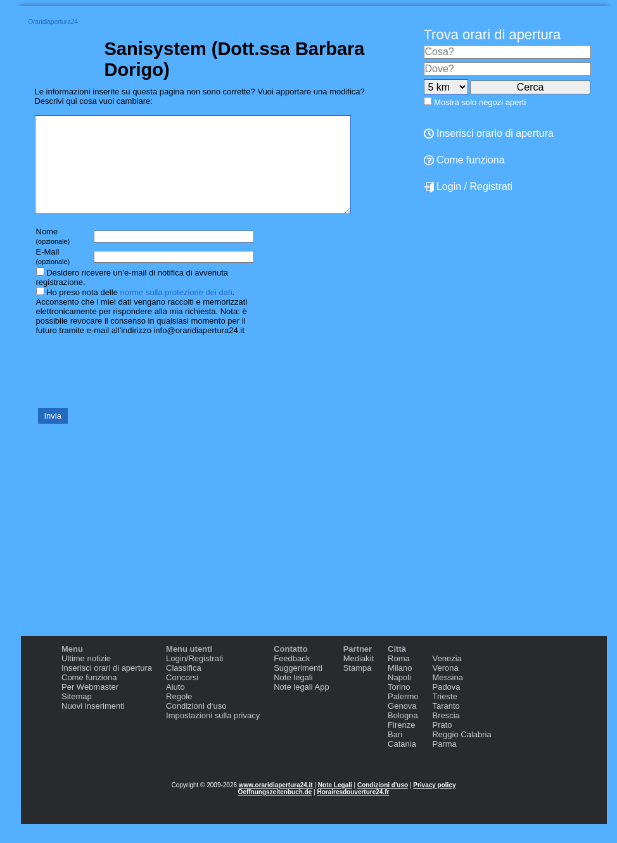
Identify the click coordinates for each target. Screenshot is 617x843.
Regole (179, 715)
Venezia (446, 677)
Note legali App (301, 706)
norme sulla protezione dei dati (176, 311)
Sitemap (76, 715)
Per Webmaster (89, 706)
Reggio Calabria (461, 753)
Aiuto (175, 706)
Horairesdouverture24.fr (353, 811)
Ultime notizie (86, 677)
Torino (399, 706)
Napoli (399, 696)
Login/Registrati (194, 677)
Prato (442, 744)
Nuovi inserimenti (93, 725)
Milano (400, 687)
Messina (447, 696)
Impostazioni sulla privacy (213, 734)
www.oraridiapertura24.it (276, 804)
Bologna (403, 734)
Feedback (292, 677)
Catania (402, 763)
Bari (395, 753)
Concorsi (182, 696)
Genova (402, 725)
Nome (53, 255)
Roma (399, 677)
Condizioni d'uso (382, 804)
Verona (445, 687)
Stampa (357, 687)
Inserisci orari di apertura (106, 687)
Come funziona (89, 696)
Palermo (403, 715)
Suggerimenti (298, 687)
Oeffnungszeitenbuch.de (275, 811)
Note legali (293, 696)
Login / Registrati (468, 187)
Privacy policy (434, 804)
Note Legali (335, 804)
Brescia (445, 734)
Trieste (444, 715)
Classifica (183, 687)
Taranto (445, 725)
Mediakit (358, 677)
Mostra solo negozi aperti (480, 102)
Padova (446, 706)
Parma (444, 763)
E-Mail (53, 275)
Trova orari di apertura (492, 34)
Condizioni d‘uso (196, 725)
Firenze (401, 744)
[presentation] (131, 389)
